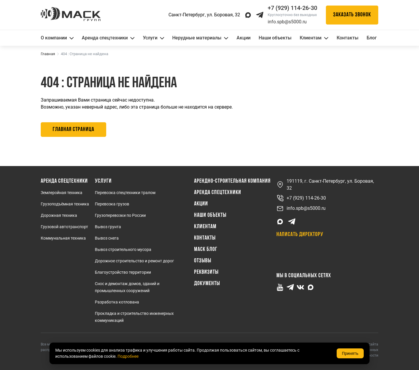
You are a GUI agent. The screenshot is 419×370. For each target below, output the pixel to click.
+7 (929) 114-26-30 (301, 198)
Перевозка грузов (112, 204)
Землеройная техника (61, 192)
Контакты (347, 38)
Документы (207, 284)
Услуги (153, 38)
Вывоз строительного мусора (123, 249)
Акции (244, 38)
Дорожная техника (59, 215)
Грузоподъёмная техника (65, 204)
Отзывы (202, 261)
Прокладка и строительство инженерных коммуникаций (134, 317)
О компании (57, 38)
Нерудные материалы (200, 38)
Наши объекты (275, 38)
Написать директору (299, 235)
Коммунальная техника (63, 238)
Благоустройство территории (123, 272)
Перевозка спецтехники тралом (125, 192)
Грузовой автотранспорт (64, 226)
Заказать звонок (352, 15)
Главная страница (73, 129)
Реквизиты (206, 272)
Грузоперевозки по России (120, 215)
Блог (372, 38)
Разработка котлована (117, 302)
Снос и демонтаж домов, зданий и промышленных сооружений (127, 287)
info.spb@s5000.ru (287, 22)
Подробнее (128, 356)
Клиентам (314, 38)
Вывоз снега (107, 238)
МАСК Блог (205, 249)
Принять (350, 353)
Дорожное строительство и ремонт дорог (134, 261)
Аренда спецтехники (108, 38)
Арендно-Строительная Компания (232, 181)
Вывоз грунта (108, 226)
